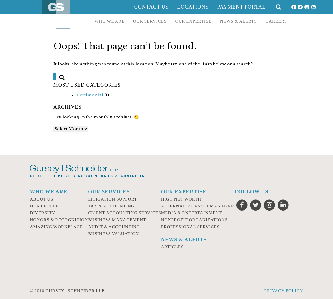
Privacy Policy (283, 290)
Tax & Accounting (111, 206)
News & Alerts (238, 21)
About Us (41, 199)
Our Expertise (193, 21)
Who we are (110, 21)
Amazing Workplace (56, 227)
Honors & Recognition (59, 219)
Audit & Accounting (114, 227)
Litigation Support (112, 199)
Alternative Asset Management (202, 206)
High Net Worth (181, 199)
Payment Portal (241, 7)
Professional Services (190, 227)
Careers (276, 21)
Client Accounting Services (124, 213)
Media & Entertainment (191, 213)
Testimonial (89, 95)
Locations (193, 7)
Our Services (150, 21)
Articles (172, 247)
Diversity (42, 213)
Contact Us (151, 7)
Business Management (117, 219)
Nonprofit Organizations (194, 219)
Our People (44, 206)
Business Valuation (113, 233)
